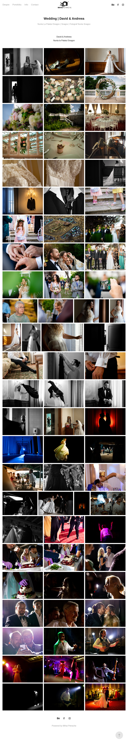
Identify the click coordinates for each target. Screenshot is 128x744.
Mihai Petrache (69, 726)
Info (26, 5)
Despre (5, 5)
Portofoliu (17, 5)
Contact (34, 5)
